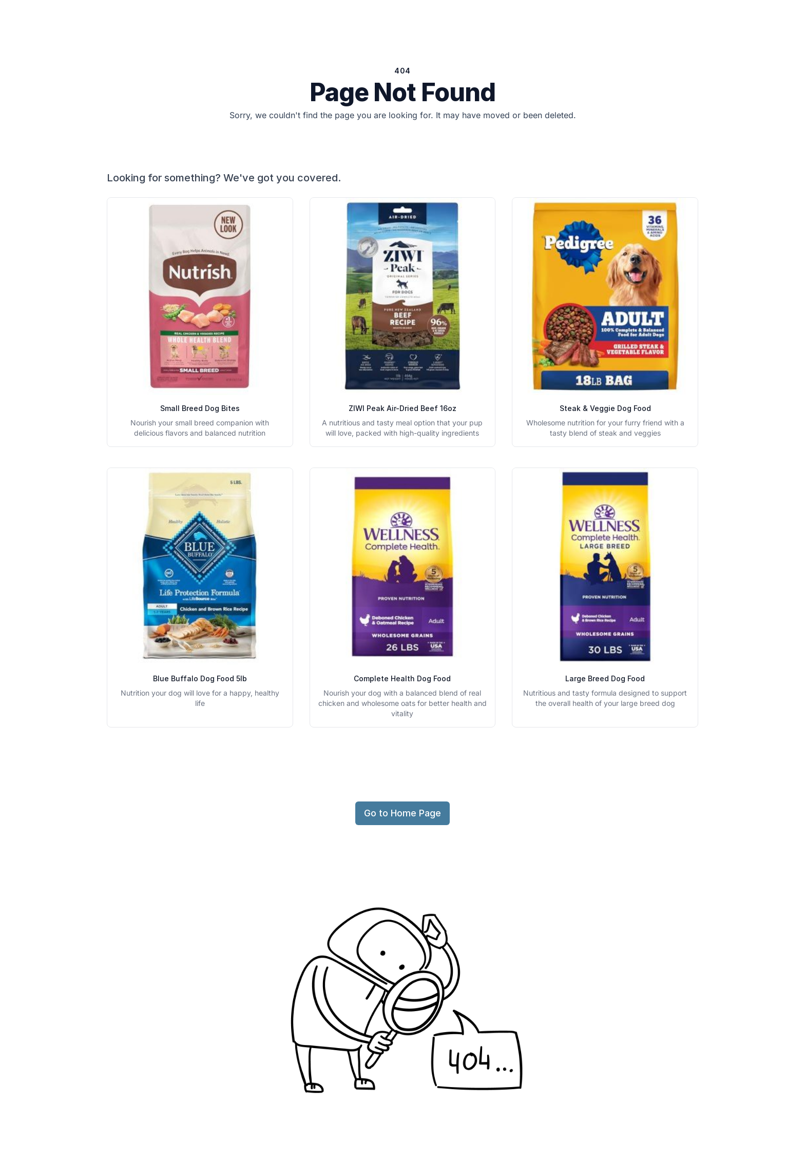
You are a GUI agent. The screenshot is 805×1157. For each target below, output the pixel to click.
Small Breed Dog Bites (200, 408)
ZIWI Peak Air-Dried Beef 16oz (402, 408)
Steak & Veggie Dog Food (605, 408)
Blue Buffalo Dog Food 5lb (200, 678)
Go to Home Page (402, 813)
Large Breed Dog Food (605, 678)
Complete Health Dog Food (402, 678)
